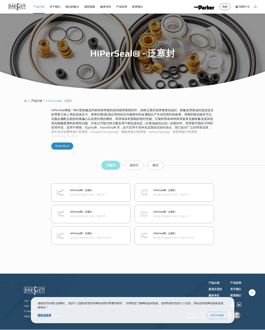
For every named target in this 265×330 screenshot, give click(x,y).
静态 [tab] (157, 165)
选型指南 (86, 6)
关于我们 (53, 6)
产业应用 (116, 6)
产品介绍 (38, 6)
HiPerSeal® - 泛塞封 (59, 100)
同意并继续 (217, 315)
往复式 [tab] (109, 165)
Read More (62, 146)
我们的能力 (70, 6)
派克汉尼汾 (215, 289)
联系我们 (131, 6)
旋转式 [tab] (134, 165)
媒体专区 (101, 6)
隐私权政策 (44, 315)
